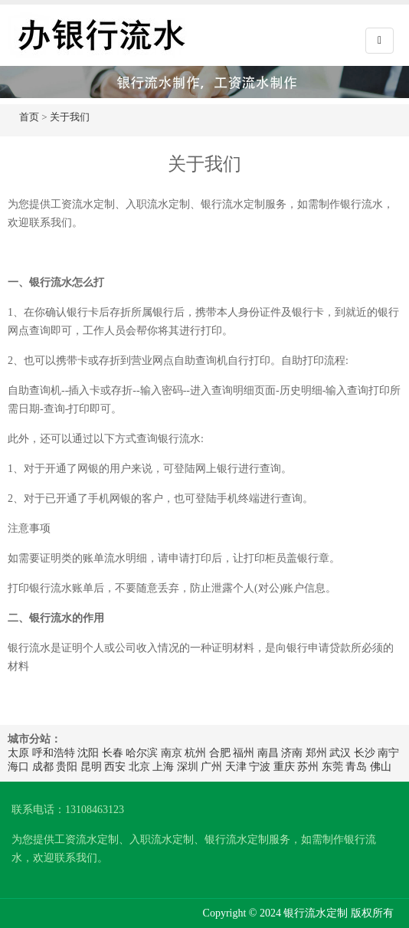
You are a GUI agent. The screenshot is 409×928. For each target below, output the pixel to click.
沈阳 (88, 753)
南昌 (268, 753)
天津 (236, 766)
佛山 (380, 766)
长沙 (364, 753)
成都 (43, 766)
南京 (171, 753)
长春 (112, 753)
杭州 (195, 753)
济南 (292, 753)
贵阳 (66, 766)
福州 (243, 753)
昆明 (91, 766)
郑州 (316, 753)
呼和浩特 (53, 753)
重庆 (284, 766)
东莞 (332, 766)
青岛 (356, 766)
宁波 (259, 766)
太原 (18, 753)
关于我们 (70, 117)
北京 (139, 766)
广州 (211, 766)
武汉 (340, 753)
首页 (29, 117)
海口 (18, 766)
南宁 (388, 753)
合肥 (220, 753)
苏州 (308, 766)
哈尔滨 (142, 753)
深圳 (187, 766)
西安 (115, 766)
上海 (163, 766)
